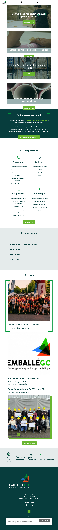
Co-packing (18, 193)
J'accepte (44, 520)
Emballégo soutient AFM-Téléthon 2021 (27, 389)
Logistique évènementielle (39, 198)
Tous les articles (29, 443)
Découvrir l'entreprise (29, 138)
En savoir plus (29, 22)
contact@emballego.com (29, 505)
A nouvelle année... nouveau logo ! (24, 378)
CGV (29, 517)
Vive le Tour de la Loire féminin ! (24, 324)
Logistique (39, 193)
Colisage (39, 162)
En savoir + (19, 523)
